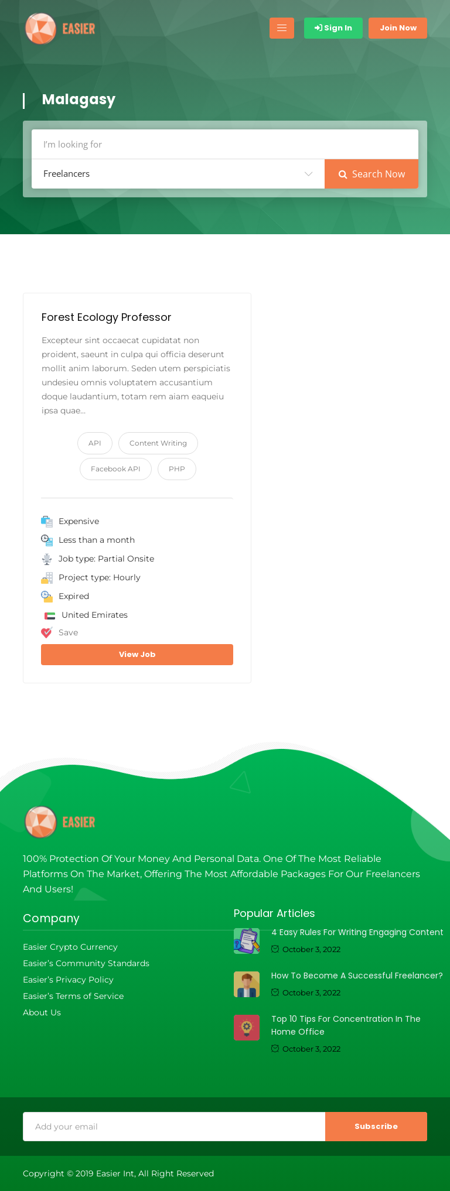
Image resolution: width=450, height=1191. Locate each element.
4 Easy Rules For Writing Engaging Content (357, 932)
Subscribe (376, 1126)
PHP (177, 468)
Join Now (398, 27)
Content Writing (158, 443)
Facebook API (116, 468)
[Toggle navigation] (282, 28)
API (94, 443)
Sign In (333, 27)
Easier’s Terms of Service (73, 996)
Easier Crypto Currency (70, 947)
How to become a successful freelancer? (357, 975)
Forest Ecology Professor (107, 317)
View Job (137, 654)
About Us (42, 1012)
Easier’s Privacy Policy (68, 979)
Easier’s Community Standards (86, 963)
